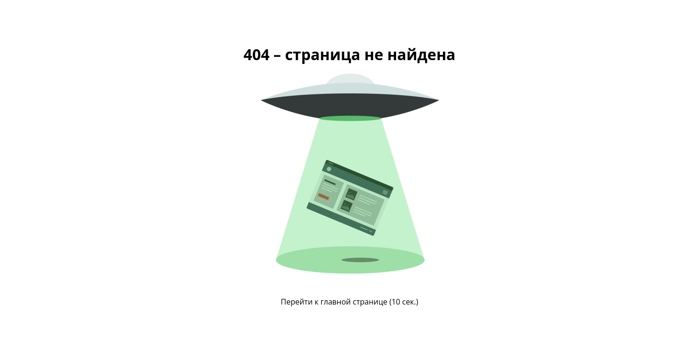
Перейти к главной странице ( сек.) (349, 301)
